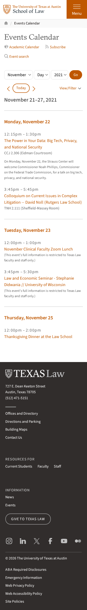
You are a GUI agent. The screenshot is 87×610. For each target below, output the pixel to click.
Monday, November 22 (27, 121)
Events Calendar (27, 23)
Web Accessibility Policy (23, 593)
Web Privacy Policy (19, 585)
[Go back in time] (8, 88)
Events (10, 505)
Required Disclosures (25, 569)
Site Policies (14, 601)
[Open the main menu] (77, 9)
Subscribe (55, 47)
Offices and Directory (21, 413)
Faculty (43, 466)
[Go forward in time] (34, 88)
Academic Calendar (21, 47)
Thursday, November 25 (28, 317)
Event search (16, 56)
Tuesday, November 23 (27, 230)
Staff (57, 466)
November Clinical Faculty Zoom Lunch (38, 249)
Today (21, 88)
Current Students (18, 466)
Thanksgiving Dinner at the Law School (38, 337)
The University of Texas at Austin (42, 558)
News (9, 497)
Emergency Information (23, 577)
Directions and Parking (23, 421)
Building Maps (16, 429)
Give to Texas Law (28, 519)
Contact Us (13, 437)
